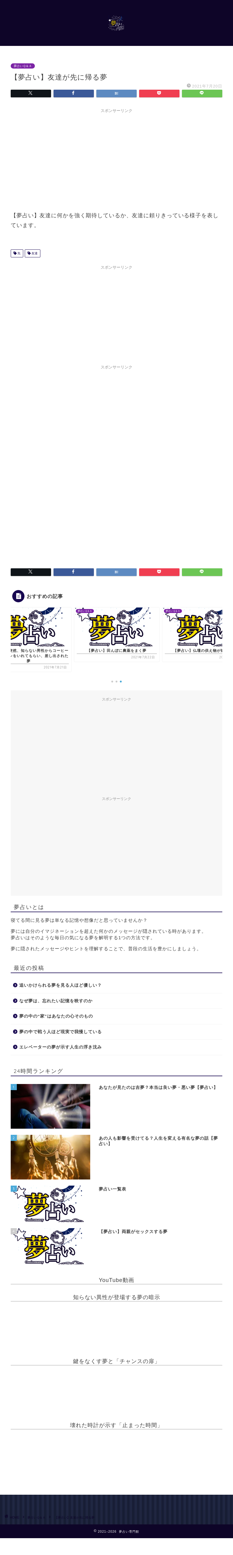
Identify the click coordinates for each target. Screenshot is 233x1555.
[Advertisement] (116, 159)
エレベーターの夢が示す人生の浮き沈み (60, 1047)
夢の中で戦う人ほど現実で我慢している (60, 1032)
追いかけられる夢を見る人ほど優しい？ (60, 985)
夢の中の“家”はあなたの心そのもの (56, 1016)
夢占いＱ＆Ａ (23, 66)
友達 (34, 253)
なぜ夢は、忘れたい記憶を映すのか (56, 1001)
